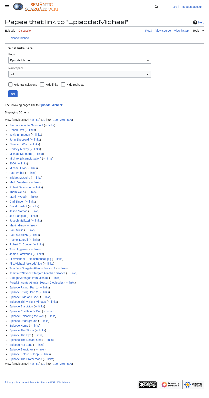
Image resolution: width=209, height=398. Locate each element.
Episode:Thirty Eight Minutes (27, 301)
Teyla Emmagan (19, 134)
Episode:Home (18, 325)
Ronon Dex (16, 130)
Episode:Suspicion (21, 306)
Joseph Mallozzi (19, 220)
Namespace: (16, 68)
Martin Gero (16, 225)
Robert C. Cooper (20, 244)
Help (198, 22)
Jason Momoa (18, 211)
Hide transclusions (25, 84)
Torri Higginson (18, 249)
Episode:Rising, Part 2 (23, 292)
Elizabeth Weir (18, 144)
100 (55, 119)
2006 (12, 163)
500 (69, 119)
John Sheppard (19, 139)
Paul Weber (16, 172)
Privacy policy (12, 382)
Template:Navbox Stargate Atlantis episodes (37, 273)
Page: (12, 54)
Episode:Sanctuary (21, 349)
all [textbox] (12, 74)
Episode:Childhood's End (25, 311)
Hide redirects (75, 84)
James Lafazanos (20, 254)
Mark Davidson (18, 182)
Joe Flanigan (17, 215)
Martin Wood (17, 196)
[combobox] (79, 60)
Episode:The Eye (20, 335)
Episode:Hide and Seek (24, 297)
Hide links (52, 84)
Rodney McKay (19, 149)
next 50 (34, 119)
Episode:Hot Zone (20, 344)
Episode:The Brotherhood (25, 359)
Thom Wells (16, 192)
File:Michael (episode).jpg (25, 263)
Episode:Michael (19, 38)
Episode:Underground (23, 321)
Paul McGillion (18, 235)
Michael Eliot (17, 168)
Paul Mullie (16, 230)
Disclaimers (63, 382)
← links (49, 125)
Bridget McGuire (19, 177)
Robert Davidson (20, 187)
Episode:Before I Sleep (24, 354)
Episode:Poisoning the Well (26, 316)
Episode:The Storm (21, 330)
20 (43, 119)
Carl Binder (16, 201)
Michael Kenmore (20, 153)
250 (62, 119)
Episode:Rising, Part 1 (23, 287)
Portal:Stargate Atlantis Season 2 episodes (36, 282)
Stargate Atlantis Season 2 (26, 125)
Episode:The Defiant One (25, 339)
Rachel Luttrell (18, 239)
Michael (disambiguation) (25, 158)
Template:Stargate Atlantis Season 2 (32, 268)
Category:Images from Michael (28, 277)
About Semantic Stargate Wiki (38, 382)
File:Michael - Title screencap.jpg (30, 259)
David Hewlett (18, 206)
